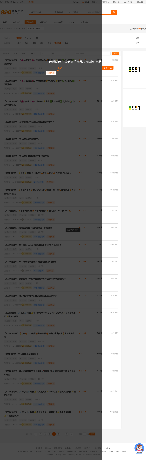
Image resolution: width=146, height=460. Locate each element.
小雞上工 (125, 451)
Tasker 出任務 (114, 451)
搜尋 (115, 53)
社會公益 (107, 448)
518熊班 (103, 451)
